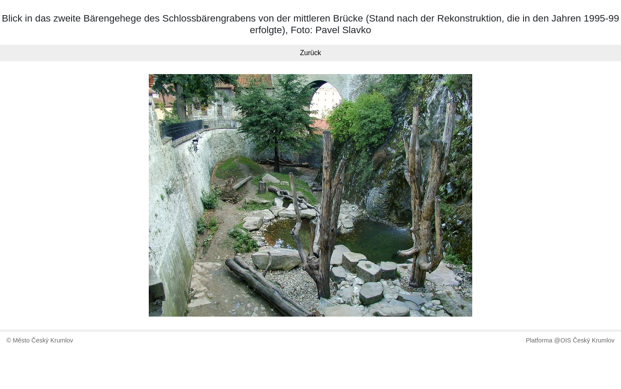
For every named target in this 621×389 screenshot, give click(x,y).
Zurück (310, 52)
